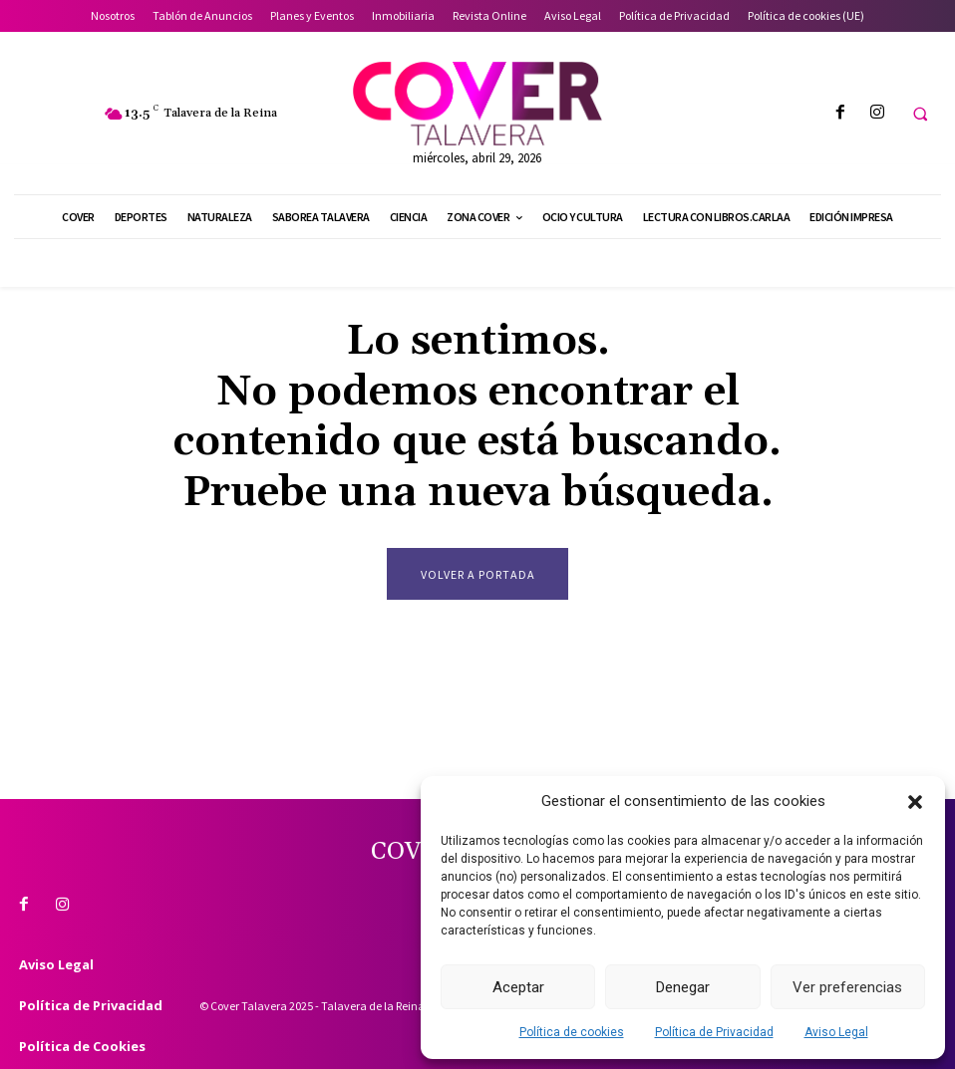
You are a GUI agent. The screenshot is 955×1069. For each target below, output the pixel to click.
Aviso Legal (836, 1032)
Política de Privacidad (714, 1032)
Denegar (683, 987)
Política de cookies (571, 1032)
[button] (915, 802)
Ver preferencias (847, 987)
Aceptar (518, 987)
